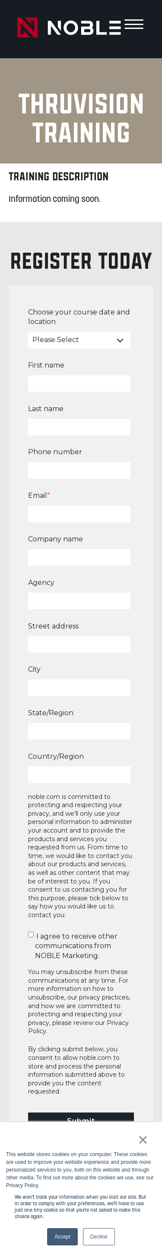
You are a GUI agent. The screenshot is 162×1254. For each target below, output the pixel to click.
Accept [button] (62, 1237)
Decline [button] (99, 1237)
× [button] (143, 1139)
